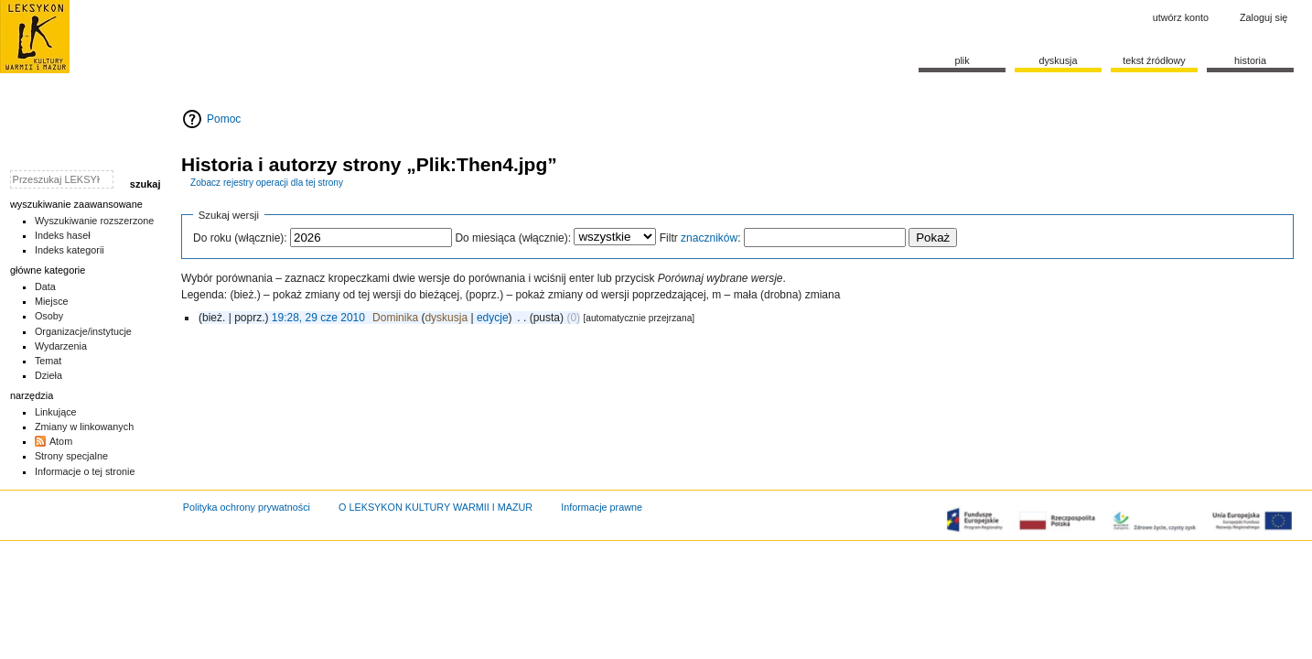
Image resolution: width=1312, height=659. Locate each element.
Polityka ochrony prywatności (246, 507)
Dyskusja (1057, 60)
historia (1250, 60)
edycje (493, 317)
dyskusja (446, 317)
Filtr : (700, 238)
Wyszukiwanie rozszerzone (95, 220)
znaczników (709, 238)
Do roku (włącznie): (240, 238)
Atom (60, 441)
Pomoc (224, 119)
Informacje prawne (601, 507)
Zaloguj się (1263, 17)
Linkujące (56, 411)
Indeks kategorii (69, 249)
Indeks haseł (63, 235)
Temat (48, 360)
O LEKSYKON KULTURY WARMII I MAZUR (435, 507)
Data (45, 286)
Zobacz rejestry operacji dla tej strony (266, 183)
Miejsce (52, 301)
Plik (961, 60)
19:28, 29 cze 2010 (318, 317)
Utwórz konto (1181, 17)
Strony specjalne (71, 455)
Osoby (49, 315)
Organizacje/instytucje (83, 331)
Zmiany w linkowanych (84, 426)
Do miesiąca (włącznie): (513, 238)
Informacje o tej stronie (85, 471)
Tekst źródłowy (1154, 60)
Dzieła (48, 375)
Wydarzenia (61, 345)
